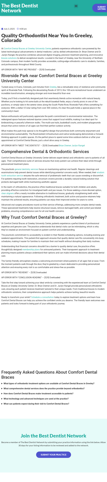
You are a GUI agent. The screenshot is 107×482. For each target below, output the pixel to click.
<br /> (53, 337)
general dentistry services (26, 169)
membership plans (31, 249)
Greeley (53, 87)
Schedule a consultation (42, 297)
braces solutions (9, 58)
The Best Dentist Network (19, 8)
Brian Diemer (65, 145)
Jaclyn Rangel (78, 145)
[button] (76, 6)
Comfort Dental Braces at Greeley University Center (27, 48)
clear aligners (7, 193)
